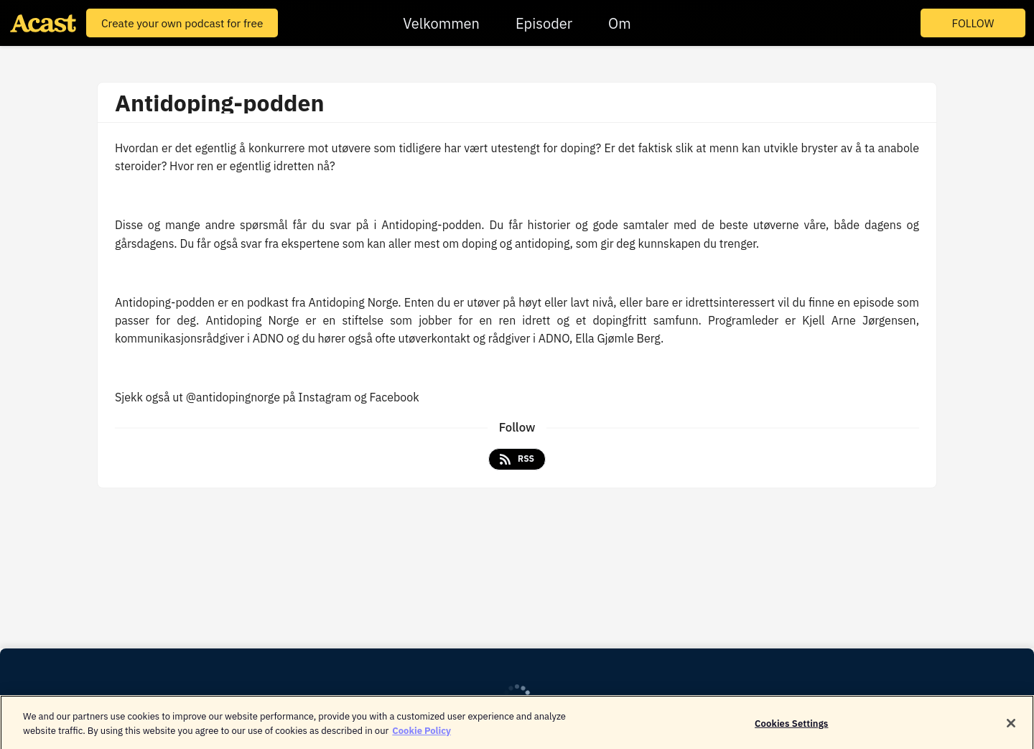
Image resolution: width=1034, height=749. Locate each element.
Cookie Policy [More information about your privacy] (421, 733)
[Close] (1011, 727)
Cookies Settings (791, 726)
